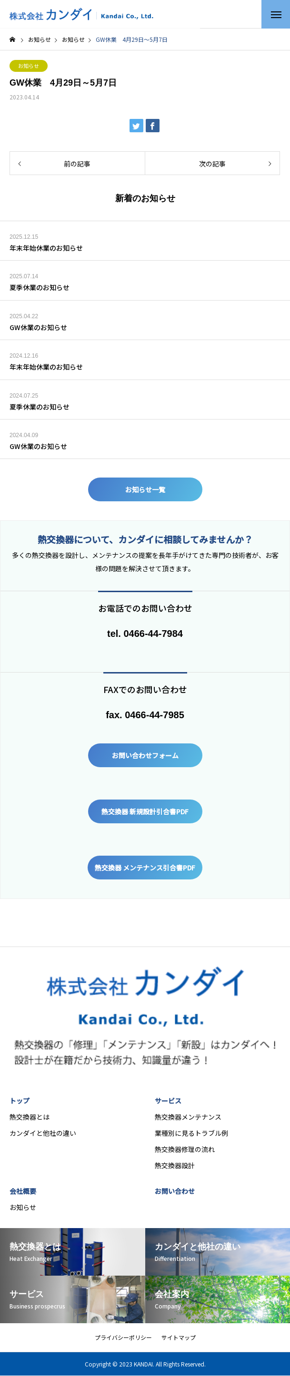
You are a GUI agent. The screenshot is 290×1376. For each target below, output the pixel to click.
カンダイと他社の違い (43, 1133)
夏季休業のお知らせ (40, 287)
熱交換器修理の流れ (185, 1149)
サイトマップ (178, 1337)
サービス (168, 1100)
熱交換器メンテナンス (188, 1117)
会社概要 (23, 1191)
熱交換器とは (30, 1117)
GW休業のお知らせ (38, 327)
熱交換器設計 (175, 1165)
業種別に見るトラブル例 (191, 1133)
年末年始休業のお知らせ (46, 248)
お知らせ (28, 65)
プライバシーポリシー (123, 1337)
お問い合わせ (175, 1191)
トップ (20, 1100)
